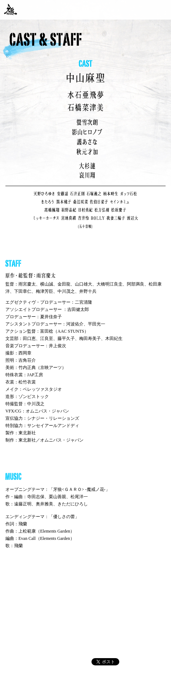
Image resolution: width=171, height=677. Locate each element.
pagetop (159, 604)
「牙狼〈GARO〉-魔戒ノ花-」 (10, 9)
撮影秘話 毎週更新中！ (157, 9)
